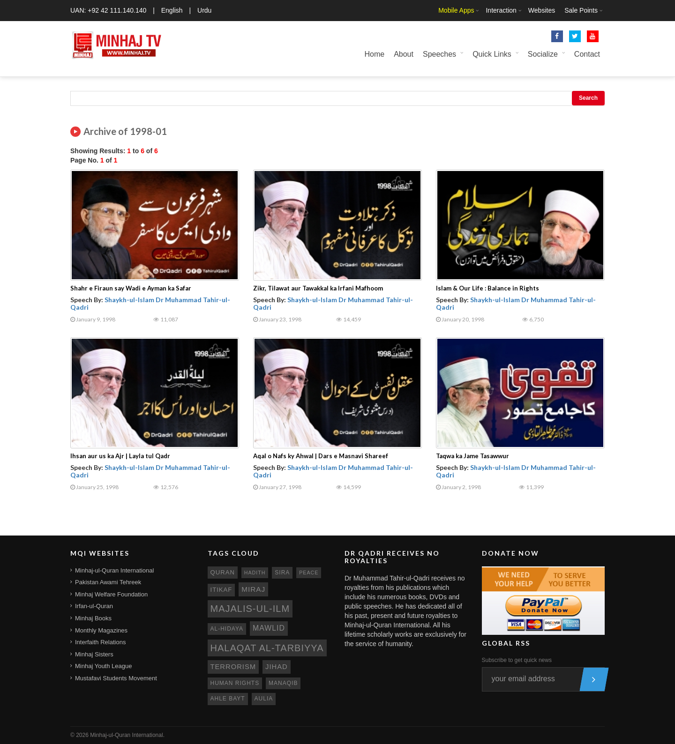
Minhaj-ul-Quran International (114, 570)
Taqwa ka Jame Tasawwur (472, 456)
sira (282, 572)
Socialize (543, 54)
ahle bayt (227, 698)
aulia (264, 698)
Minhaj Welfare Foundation (111, 594)
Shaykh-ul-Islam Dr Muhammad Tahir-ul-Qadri (150, 303)
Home (374, 54)
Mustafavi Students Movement (116, 678)
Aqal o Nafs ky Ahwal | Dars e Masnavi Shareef (320, 456)
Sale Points (581, 10)
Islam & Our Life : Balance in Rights (487, 288)
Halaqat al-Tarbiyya (267, 648)
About (403, 54)
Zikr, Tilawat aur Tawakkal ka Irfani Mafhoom (318, 288)
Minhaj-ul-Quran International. (127, 735)
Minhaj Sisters (94, 654)
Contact (587, 54)
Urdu (204, 10)
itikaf (221, 589)
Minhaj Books (93, 618)
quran (222, 572)
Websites (541, 10)
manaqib (283, 683)
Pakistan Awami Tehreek (108, 582)
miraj (253, 589)
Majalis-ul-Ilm (250, 608)
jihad (276, 666)
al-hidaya (227, 628)
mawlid (269, 628)
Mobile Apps (456, 10)
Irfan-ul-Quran (94, 606)
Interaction (501, 10)
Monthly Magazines (101, 630)
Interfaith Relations (100, 642)
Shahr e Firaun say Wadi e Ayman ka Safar (130, 288)
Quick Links (491, 54)
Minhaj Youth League (103, 666)
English (172, 10)
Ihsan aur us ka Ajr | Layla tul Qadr (120, 456)
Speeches (439, 54)
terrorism (233, 666)
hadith (255, 572)
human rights (235, 683)
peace (308, 572)
